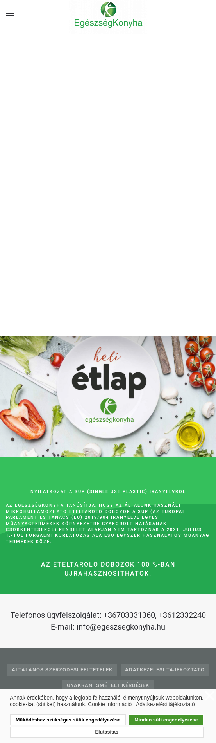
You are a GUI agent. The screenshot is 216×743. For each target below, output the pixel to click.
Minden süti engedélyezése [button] (166, 720)
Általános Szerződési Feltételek (62, 670)
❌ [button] (209, 696)
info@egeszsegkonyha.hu (121, 626)
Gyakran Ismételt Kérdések (108, 685)
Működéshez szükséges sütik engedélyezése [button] (68, 720)
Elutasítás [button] (107, 732)
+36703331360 (129, 615)
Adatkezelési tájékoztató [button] (165, 704)
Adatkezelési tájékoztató (165, 670)
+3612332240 (182, 615)
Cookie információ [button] (110, 704)
